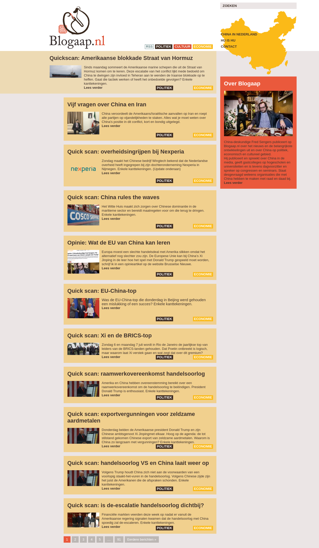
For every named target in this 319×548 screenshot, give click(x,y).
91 (119, 539)
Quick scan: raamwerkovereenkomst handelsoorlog (136, 374)
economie (203, 46)
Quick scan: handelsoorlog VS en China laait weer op (138, 463)
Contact (229, 46)
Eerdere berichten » (141, 539)
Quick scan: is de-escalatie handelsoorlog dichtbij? (135, 505)
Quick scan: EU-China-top (101, 291)
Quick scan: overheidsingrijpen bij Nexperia (125, 151)
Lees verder (93, 88)
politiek (163, 46)
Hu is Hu (228, 40)
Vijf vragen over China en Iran (106, 104)
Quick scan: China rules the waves (113, 197)
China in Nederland (239, 34)
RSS (149, 46)
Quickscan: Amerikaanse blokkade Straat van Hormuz (121, 58)
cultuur (182, 46)
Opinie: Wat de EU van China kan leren (118, 242)
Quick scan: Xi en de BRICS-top (109, 335)
